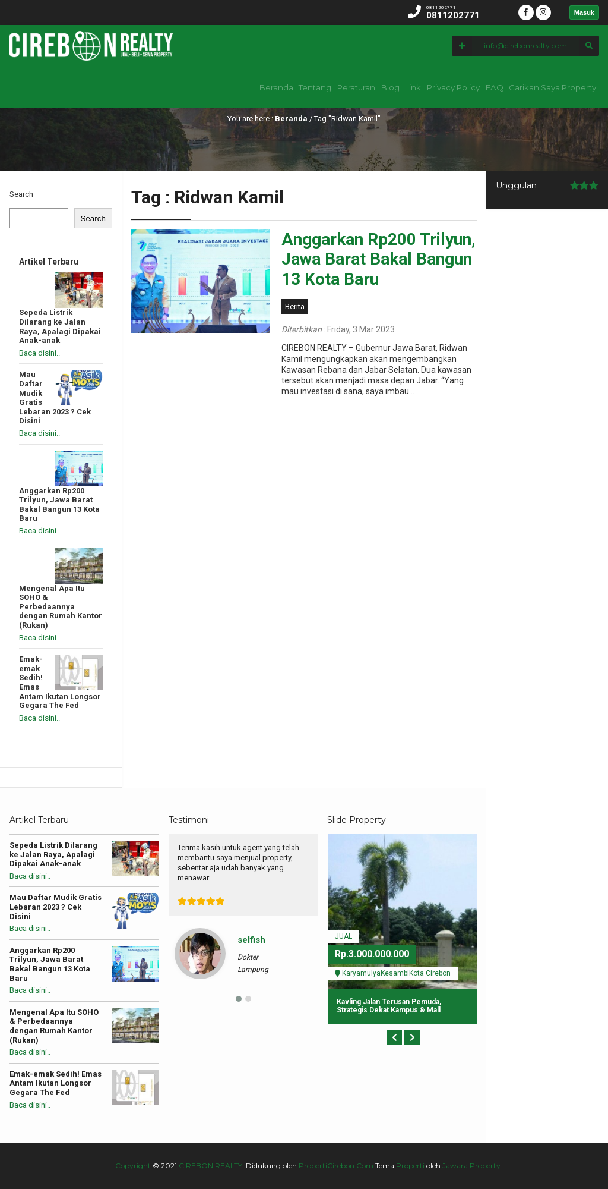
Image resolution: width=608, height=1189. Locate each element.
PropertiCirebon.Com (336, 1165)
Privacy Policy (438, 87)
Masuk (584, 12)
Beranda (221, 87)
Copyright (133, 1165)
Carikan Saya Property (551, 87)
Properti (410, 1165)
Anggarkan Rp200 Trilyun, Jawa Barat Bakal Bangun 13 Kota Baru (378, 259)
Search (21, 194)
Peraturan (316, 87)
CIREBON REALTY (210, 1165)
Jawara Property (471, 1165)
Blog (358, 87)
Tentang (267, 87)
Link (390, 87)
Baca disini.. (39, 352)
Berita (295, 306)
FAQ (488, 87)
